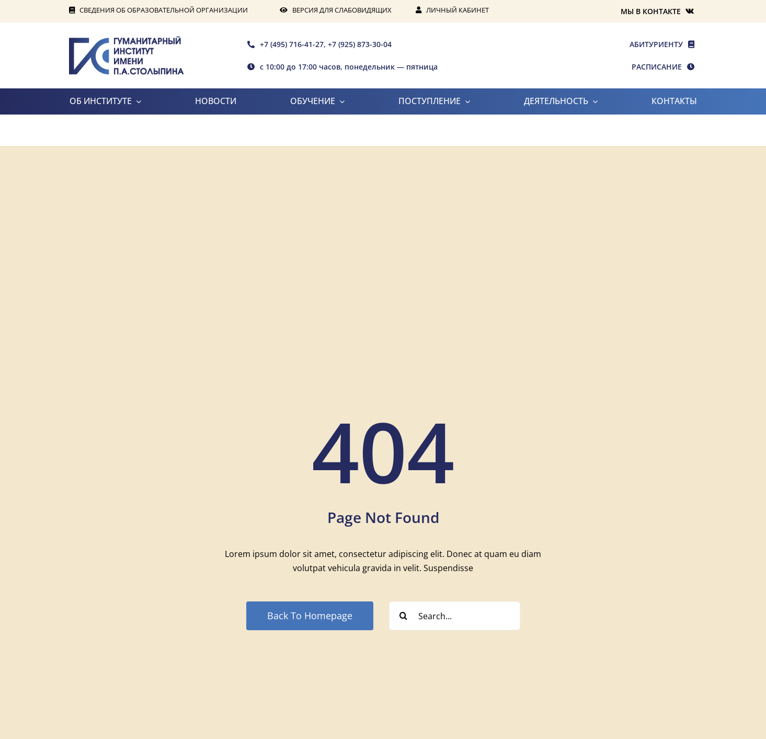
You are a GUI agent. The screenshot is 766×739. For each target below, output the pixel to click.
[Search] (403, 615)
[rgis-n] (126, 40)
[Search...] (454, 615)
